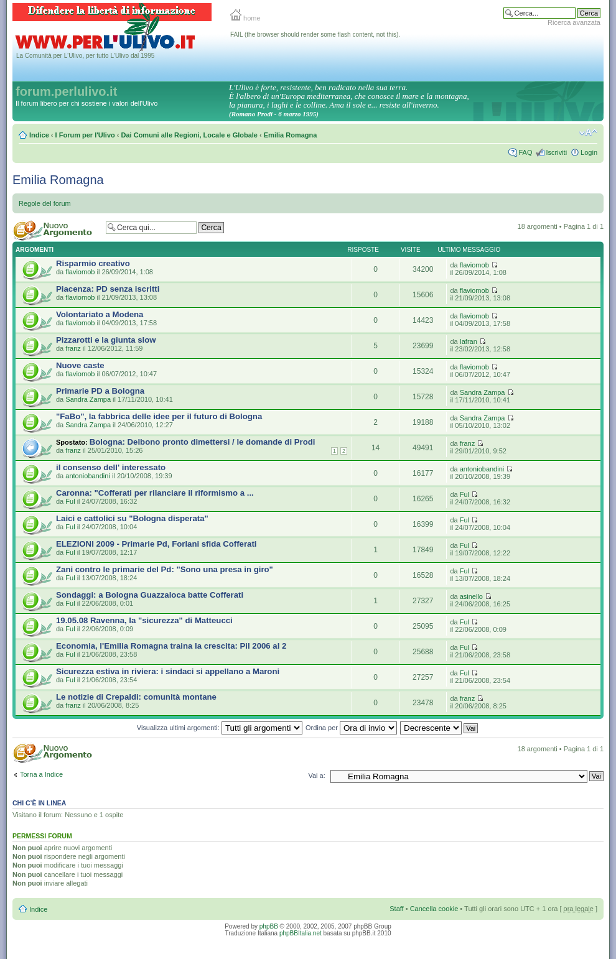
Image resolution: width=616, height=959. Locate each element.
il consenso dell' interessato (111, 467)
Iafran (468, 341)
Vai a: (316, 775)
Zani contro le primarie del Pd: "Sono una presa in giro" (164, 569)
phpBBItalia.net (300, 933)
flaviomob (80, 272)
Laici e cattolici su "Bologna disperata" (132, 518)
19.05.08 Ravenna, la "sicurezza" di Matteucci (144, 620)
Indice (39, 135)
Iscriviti (556, 152)
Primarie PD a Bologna (100, 391)
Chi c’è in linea (39, 803)
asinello (471, 596)
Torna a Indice (41, 774)
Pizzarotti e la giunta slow (106, 340)
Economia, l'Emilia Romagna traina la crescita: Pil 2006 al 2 (171, 646)
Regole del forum (45, 203)
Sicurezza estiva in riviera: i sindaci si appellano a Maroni (167, 671)
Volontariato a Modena (99, 314)
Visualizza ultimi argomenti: (219, 727)
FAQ (525, 152)
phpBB (268, 926)
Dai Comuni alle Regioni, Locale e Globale (189, 135)
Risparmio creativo (93, 263)
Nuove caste (80, 365)
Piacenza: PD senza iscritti (107, 289)
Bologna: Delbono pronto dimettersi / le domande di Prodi (202, 442)
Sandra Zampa (88, 399)
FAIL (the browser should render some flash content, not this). (315, 34)
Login (589, 152)
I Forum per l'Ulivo (85, 135)
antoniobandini (87, 476)
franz (72, 348)
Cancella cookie (434, 908)
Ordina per (351, 727)
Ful (70, 501)
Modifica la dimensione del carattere (588, 132)
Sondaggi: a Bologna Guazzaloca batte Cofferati (149, 595)
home (245, 18)
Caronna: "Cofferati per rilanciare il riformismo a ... (155, 493)
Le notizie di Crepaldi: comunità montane (136, 697)
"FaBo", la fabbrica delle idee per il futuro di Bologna (159, 416)
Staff (396, 908)
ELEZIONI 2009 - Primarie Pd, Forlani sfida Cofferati (156, 544)
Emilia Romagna (290, 135)
